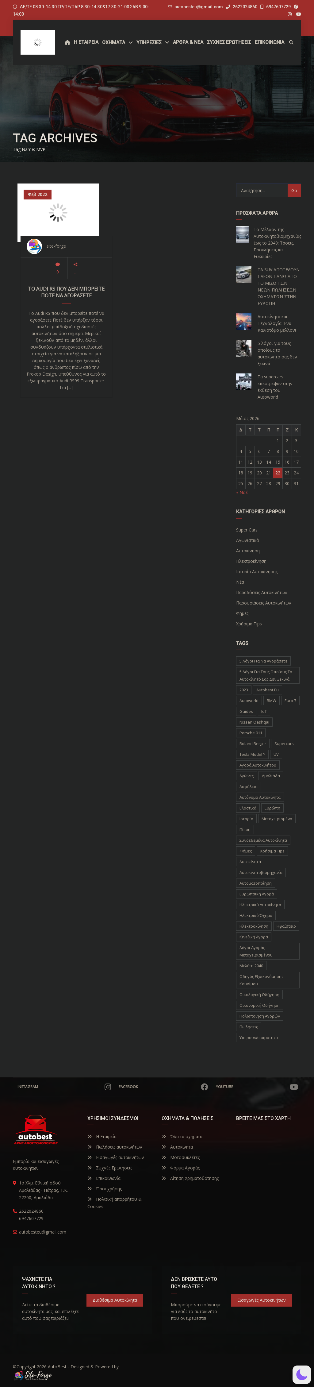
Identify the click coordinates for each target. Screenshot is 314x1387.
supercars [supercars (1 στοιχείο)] (284, 743)
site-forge (56, 246)
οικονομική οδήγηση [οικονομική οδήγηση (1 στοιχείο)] (259, 1005)
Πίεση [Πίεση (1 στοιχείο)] (245, 829)
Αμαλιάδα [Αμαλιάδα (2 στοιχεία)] (271, 775)
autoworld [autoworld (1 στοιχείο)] (248, 700)
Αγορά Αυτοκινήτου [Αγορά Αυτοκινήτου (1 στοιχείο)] (257, 765)
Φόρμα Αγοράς (181, 1168)
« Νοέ (242, 492)
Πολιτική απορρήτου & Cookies (114, 1202)
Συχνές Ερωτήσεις (109, 1168)
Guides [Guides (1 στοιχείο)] (246, 711)
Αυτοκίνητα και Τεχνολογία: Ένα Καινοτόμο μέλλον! (277, 323)
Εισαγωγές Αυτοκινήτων (261, 1300)
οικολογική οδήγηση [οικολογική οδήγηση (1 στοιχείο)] (259, 994)
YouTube (257, 1087)
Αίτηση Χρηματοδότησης (190, 1178)
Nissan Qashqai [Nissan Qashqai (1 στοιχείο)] (254, 722)
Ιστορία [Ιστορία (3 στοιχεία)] (246, 818)
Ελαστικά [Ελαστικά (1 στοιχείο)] (247, 808)
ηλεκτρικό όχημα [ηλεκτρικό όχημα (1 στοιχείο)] (255, 915)
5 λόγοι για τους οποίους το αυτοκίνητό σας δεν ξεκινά (277, 353)
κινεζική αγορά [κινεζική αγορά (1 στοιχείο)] (253, 937)
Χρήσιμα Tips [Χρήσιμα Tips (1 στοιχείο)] (272, 851)
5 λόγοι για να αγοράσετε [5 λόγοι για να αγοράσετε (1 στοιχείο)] (263, 661)
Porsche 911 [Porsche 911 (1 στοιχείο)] (250, 733)
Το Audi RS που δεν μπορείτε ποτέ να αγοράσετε (66, 292)
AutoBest (57, 1367)
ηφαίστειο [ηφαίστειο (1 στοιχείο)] (286, 926)
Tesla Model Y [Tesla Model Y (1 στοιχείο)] (252, 754)
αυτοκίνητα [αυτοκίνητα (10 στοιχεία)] (250, 861)
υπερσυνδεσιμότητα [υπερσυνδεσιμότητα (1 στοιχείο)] (258, 1037)
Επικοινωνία (104, 1178)
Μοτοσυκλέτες (181, 1157)
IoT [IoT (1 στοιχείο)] (264, 711)
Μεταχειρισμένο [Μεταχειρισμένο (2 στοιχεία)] (277, 818)
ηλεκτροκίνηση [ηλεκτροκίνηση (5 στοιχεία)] (253, 926)
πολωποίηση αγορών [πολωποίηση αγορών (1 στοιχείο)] (259, 1016)
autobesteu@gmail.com (198, 6)
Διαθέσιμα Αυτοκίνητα (115, 1300)
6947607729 (275, 6)
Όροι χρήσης (104, 1189)
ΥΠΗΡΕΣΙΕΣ (149, 42)
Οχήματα (113, 42)
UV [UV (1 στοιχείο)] (276, 754)
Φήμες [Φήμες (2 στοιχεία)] (245, 851)
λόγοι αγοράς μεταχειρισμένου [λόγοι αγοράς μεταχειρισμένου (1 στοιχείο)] (256, 951)
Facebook (163, 1087)
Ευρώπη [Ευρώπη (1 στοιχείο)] (272, 808)
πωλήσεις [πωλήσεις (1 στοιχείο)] (248, 1027)
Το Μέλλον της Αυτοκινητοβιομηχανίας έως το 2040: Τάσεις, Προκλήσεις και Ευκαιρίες (277, 242)
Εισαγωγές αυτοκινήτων (115, 1157)
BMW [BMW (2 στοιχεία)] (271, 700)
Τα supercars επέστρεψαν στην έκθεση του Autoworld (275, 387)
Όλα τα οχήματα (182, 1136)
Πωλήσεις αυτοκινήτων (114, 1147)
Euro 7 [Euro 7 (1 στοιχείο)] (290, 700)
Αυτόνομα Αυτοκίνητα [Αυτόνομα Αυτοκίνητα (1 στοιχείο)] (260, 797)
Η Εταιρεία (102, 1136)
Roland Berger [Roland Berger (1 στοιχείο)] (252, 743)
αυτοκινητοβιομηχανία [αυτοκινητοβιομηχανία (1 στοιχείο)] (260, 872)
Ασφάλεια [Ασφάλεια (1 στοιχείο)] (248, 786)
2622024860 (241, 6)
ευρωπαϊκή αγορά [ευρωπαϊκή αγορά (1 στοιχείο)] (256, 894)
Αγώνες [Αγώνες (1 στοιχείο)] (246, 775)
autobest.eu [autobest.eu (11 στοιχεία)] (267, 690)
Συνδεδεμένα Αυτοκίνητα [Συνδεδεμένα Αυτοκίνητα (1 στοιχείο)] (263, 840)
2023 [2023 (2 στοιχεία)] (243, 690)
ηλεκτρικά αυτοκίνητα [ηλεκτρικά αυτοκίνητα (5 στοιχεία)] (260, 904)
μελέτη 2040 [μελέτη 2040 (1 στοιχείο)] (251, 965)
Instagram (64, 1087)
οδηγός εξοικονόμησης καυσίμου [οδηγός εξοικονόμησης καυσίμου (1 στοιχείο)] (261, 980)
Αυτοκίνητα (177, 1147)
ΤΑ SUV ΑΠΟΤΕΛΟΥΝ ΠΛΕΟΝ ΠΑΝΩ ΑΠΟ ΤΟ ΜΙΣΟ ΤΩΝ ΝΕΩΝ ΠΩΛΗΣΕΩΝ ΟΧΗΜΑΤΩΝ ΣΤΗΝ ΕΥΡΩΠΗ (279, 286)
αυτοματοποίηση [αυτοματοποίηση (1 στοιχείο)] (255, 883)
